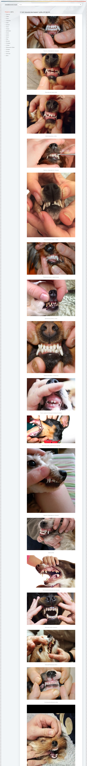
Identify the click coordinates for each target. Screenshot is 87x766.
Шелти (7, 35)
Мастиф (8, 41)
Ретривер (8, 43)
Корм (7, 22)
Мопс (7, 55)
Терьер (7, 28)
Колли (7, 33)
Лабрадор (8, 20)
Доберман (8, 30)
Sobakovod (11, 5)
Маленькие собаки (10, 47)
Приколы (8, 14)
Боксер (7, 51)
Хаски (7, 37)
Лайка (7, 16)
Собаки (7, 45)
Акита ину (8, 53)
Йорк (7, 39)
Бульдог (8, 24)
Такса (7, 26)
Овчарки (8, 49)
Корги (7, 18)
